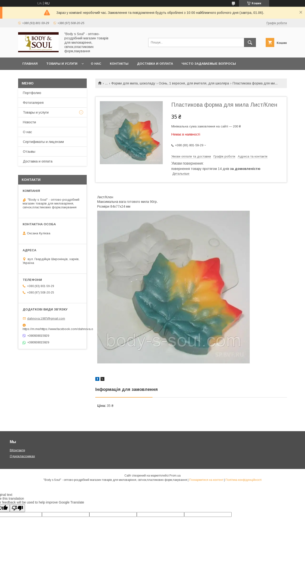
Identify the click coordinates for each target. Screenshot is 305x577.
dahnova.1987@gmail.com (46, 318)
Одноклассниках (22, 456)
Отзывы (29, 151)
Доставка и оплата (155, 63)
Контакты (119, 63)
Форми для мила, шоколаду (133, 83)
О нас (96, 63)
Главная (30, 63)
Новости (29, 122)
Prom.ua (175, 475)
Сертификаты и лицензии (43, 142)
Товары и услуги (61, 63)
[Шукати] (250, 42)
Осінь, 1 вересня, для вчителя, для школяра (194, 83)
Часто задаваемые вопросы (209, 63)
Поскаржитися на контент (206, 480)
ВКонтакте (17, 450)
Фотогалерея (33, 103)
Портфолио (32, 93)
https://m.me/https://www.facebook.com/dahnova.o (52, 329)
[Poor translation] (17, 508)
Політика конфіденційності (243, 480)
